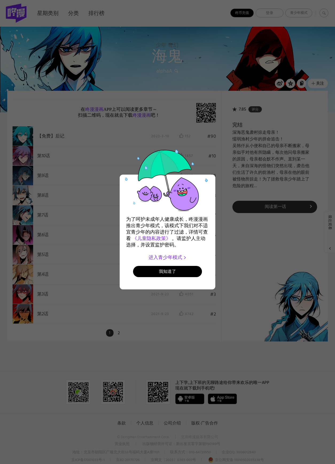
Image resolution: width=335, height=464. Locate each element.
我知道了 (167, 271)
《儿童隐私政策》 (151, 238)
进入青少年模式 (167, 257)
